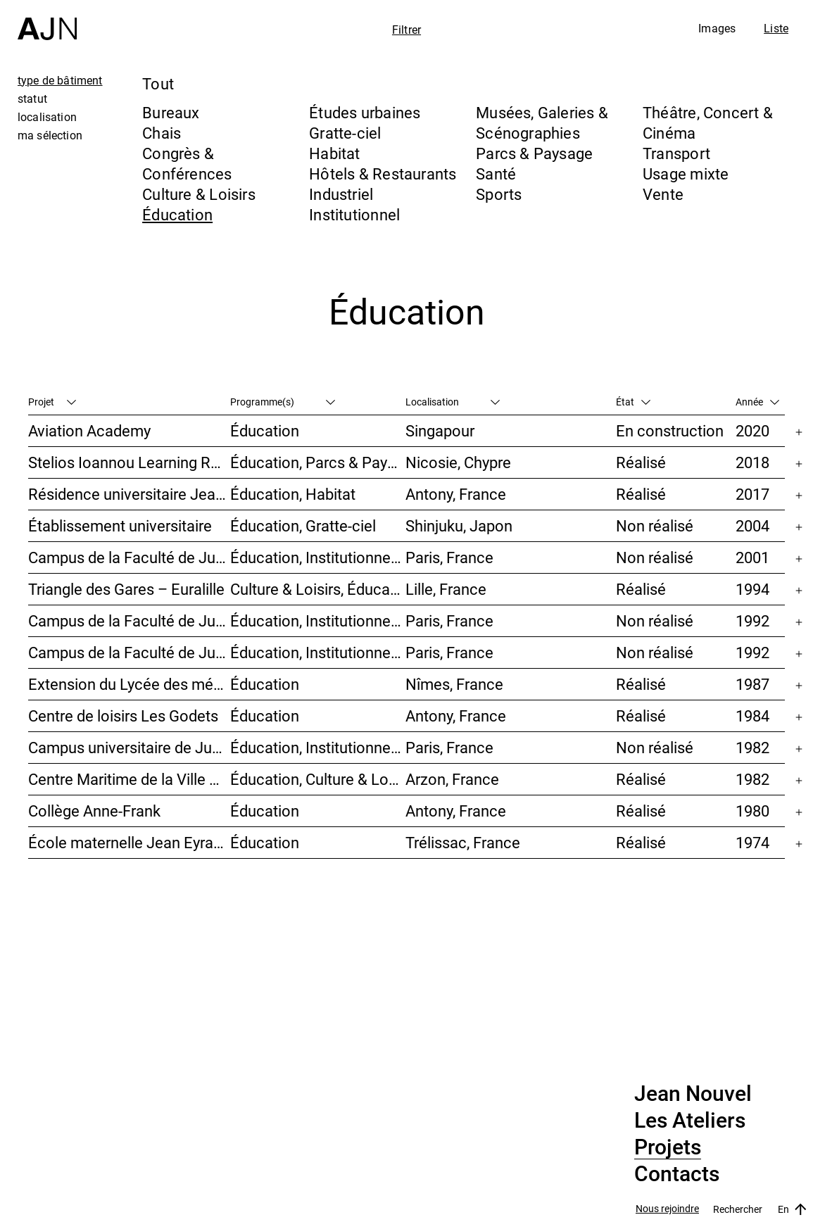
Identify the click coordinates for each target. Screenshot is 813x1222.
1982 (752, 747)
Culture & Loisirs (199, 194)
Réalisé (641, 462)
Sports (499, 194)
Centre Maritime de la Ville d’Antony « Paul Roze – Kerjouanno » (129, 779)
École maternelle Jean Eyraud (129, 842)
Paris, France (449, 557)
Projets (667, 1147)
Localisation (452, 401)
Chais (161, 132)
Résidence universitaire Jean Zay (129, 494)
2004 (752, 525)
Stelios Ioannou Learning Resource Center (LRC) (129, 462)
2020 (752, 430)
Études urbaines (364, 112)
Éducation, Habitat (292, 494)
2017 (752, 494)
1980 (752, 810)
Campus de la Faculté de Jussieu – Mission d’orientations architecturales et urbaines (129, 557)
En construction (670, 430)
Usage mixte (686, 173)
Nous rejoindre (667, 1209)
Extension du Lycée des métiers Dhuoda (129, 684)
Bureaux (171, 112)
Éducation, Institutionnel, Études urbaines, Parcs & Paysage (317, 747)
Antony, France (455, 494)
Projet (52, 401)
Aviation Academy (89, 430)
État (633, 401)
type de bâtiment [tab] (60, 80)
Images (717, 28)
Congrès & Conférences (187, 163)
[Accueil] (47, 20)
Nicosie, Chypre (458, 462)
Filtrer (406, 29)
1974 (752, 842)
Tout (158, 83)
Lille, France (445, 589)
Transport (676, 153)
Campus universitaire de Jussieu (129, 747)
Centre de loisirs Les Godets (123, 715)
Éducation (177, 214)
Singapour (439, 430)
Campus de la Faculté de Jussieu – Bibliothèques (129, 620)
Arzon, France (452, 779)
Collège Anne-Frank (94, 810)
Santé (496, 173)
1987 (752, 684)
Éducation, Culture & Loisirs (317, 779)
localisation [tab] (47, 117)
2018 (752, 462)
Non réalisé (654, 525)
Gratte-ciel (345, 132)
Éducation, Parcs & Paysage (317, 462)
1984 (752, 715)
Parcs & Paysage (534, 153)
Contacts (676, 1174)
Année (757, 401)
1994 (752, 589)
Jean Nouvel (693, 1094)
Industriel (341, 194)
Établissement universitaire (120, 525)
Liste (776, 28)
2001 (752, 557)
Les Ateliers (689, 1120)
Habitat (334, 153)
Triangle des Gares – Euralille (126, 589)
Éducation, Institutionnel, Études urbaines (317, 557)
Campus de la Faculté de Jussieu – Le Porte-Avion (129, 652)
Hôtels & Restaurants (382, 173)
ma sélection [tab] (50, 135)
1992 (752, 620)
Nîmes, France (454, 684)
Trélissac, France (462, 842)
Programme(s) (282, 401)
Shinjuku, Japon (458, 525)
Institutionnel (354, 214)
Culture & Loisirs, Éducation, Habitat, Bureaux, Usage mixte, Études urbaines (317, 589)
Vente (663, 194)
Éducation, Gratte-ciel (303, 525)
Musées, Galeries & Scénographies (542, 122)
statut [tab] (32, 98)
